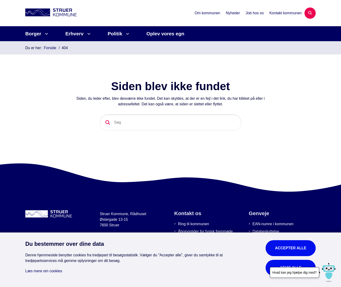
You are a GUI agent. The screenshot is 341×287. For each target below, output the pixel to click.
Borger (33, 33)
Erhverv (74, 33)
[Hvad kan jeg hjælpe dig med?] (329, 272)
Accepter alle (290, 248)
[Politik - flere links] (126, 34)
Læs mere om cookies (43, 271)
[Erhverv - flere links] (88, 34)
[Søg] (170, 122)
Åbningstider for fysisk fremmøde (205, 231)
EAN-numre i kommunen (272, 224)
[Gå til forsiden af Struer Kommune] (51, 13)
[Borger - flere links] (45, 34)
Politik (115, 33)
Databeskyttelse (265, 231)
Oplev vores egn (165, 33)
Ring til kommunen (193, 224)
